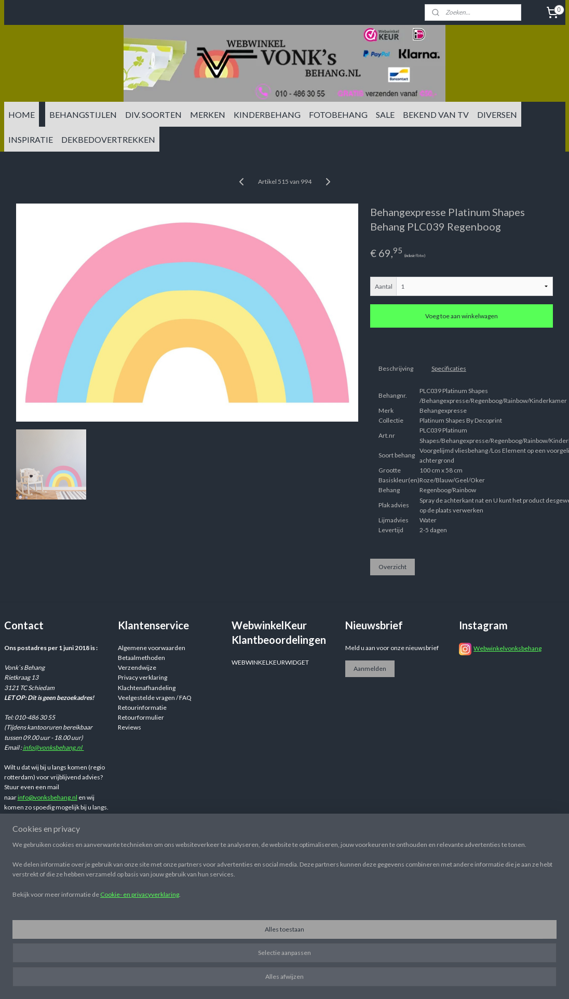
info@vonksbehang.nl (53, 747)
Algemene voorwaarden (151, 648)
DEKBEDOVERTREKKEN (108, 139)
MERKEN (207, 114)
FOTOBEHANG (338, 114)
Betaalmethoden (141, 658)
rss (364, 884)
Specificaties (448, 368)
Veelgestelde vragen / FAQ (155, 697)
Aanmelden (370, 668)
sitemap (346, 884)
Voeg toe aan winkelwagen (461, 316)
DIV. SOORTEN (153, 114)
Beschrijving (395, 368)
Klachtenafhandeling (146, 688)
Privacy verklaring (142, 677)
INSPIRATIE (30, 139)
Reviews (129, 727)
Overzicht (392, 567)
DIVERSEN (497, 114)
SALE (385, 114)
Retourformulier (141, 717)
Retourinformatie (142, 707)
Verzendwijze (137, 667)
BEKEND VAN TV (436, 114)
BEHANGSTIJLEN (83, 114)
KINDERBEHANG (267, 114)
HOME (21, 114)
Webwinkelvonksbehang (507, 648)
